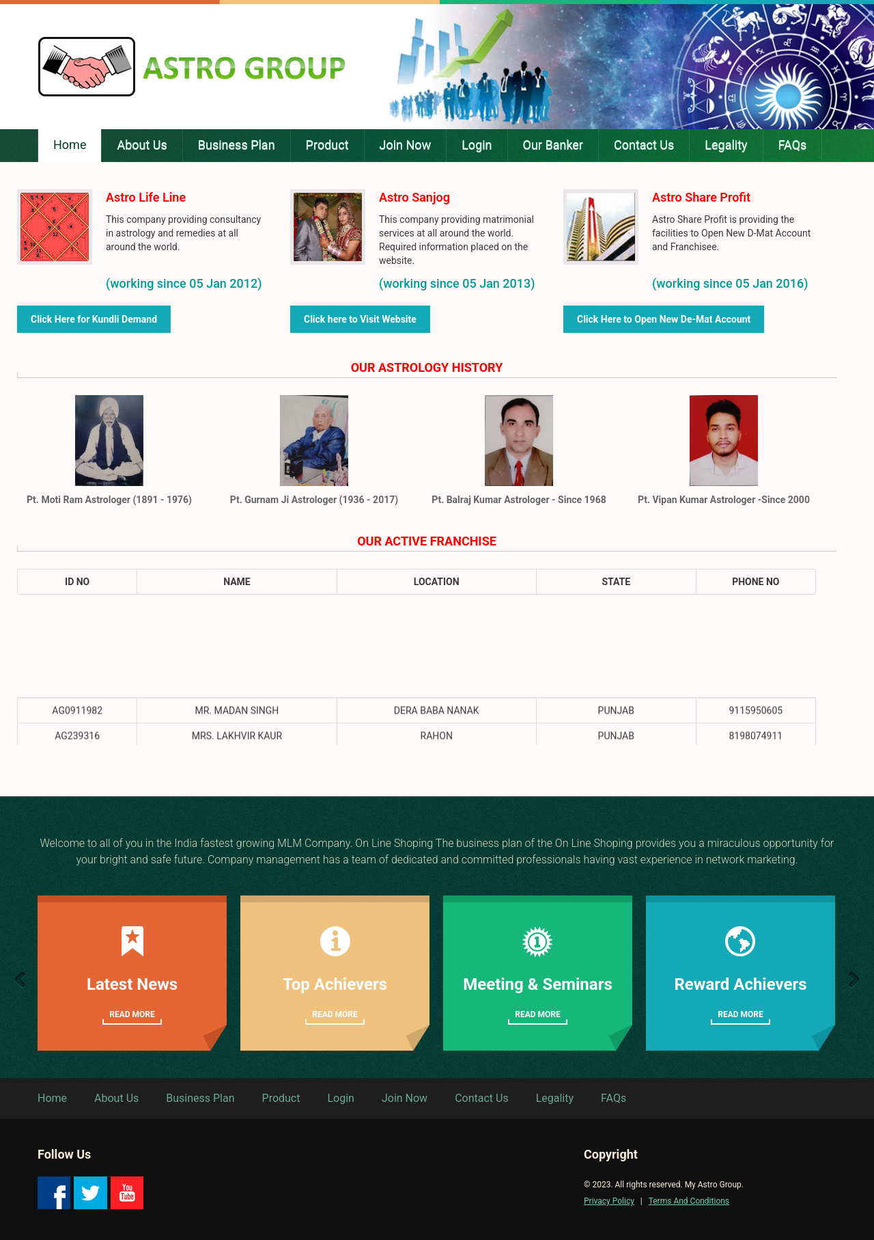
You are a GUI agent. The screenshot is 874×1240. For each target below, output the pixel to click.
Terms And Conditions (689, 1201)
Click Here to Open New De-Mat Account (663, 319)
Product (281, 1098)
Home (52, 1098)
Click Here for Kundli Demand (94, 319)
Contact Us (482, 1098)
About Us (116, 1098)
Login (340, 1098)
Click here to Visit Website (360, 319)
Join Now (404, 1098)
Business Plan (200, 1098)
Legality (555, 1098)
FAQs (613, 1098)
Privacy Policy (609, 1201)
